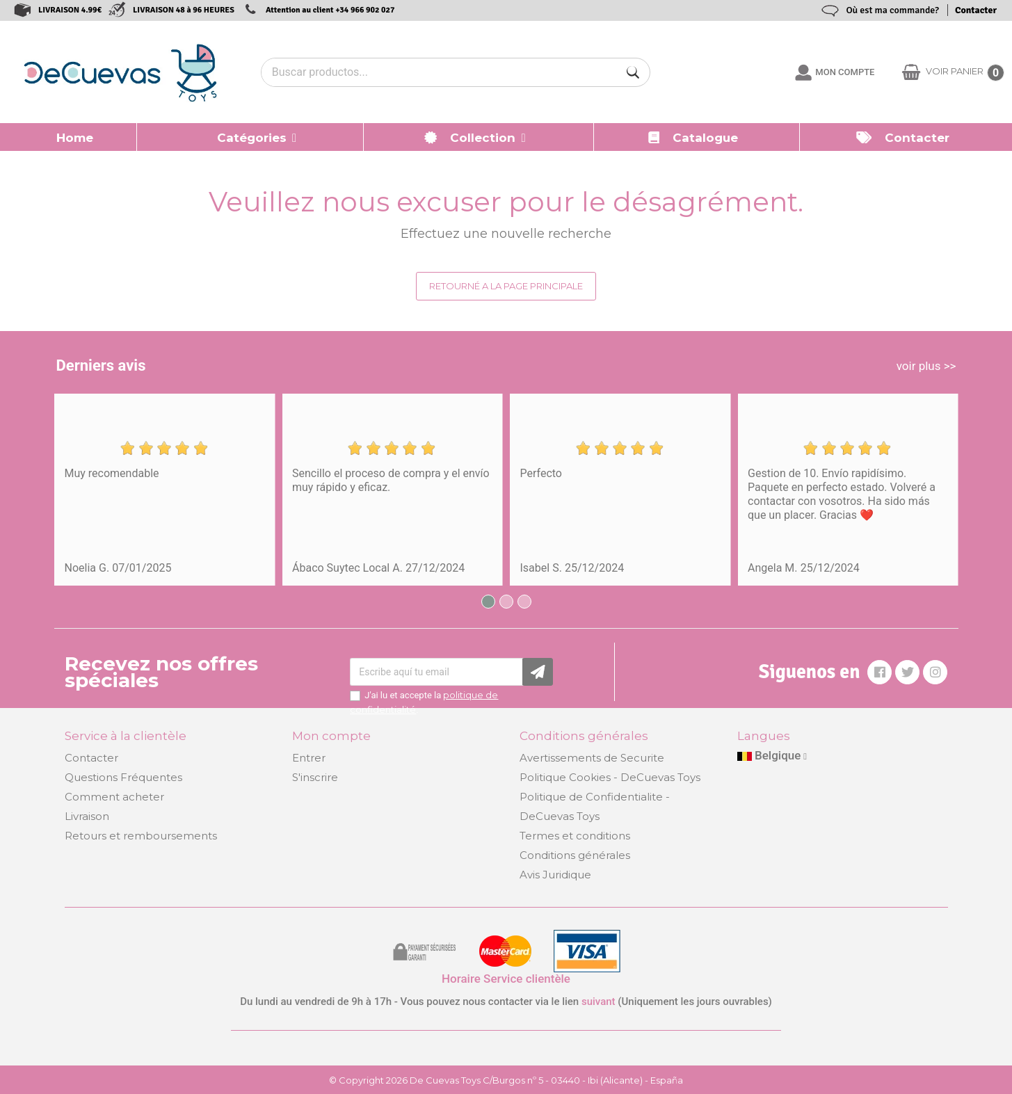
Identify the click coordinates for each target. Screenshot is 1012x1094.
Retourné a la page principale (506, 285)
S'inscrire (315, 777)
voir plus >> (926, 366)
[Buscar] (633, 72)
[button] (250, 137)
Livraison (87, 816)
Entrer (309, 757)
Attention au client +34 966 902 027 (330, 10)
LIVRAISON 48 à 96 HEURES (183, 10)
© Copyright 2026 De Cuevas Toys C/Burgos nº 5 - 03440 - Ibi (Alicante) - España (506, 1080)
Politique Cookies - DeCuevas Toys (610, 777)
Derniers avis (101, 365)
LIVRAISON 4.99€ (70, 10)
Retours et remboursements (141, 835)
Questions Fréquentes (123, 777)
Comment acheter (114, 796)
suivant (598, 1001)
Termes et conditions (575, 835)
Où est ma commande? (892, 10)
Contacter (976, 10)
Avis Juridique (555, 874)
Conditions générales (575, 855)
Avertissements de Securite (592, 757)
